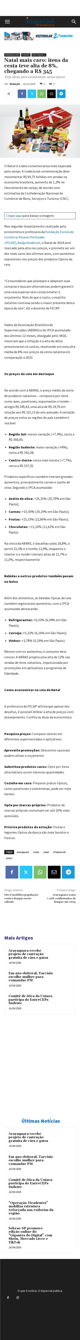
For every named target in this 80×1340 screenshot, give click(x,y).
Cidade (26, 55)
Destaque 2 (39, 55)
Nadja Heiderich (28, 243)
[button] (7, 22)
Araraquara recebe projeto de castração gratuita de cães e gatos (28, 954)
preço (9, 858)
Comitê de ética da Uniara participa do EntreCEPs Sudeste (30, 999)
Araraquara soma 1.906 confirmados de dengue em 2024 (61, 898)
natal (46, 852)
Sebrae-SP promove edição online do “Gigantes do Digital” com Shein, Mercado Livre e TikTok (30, 1235)
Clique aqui (14, 215)
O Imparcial (59, 852)
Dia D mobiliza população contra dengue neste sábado (21, 898)
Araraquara (12, 55)
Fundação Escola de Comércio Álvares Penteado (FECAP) (39, 237)
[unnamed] (40, 44)
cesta (36, 852)
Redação (14, 84)
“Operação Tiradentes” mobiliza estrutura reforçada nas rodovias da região (31, 1208)
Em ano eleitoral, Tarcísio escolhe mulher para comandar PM (31, 976)
